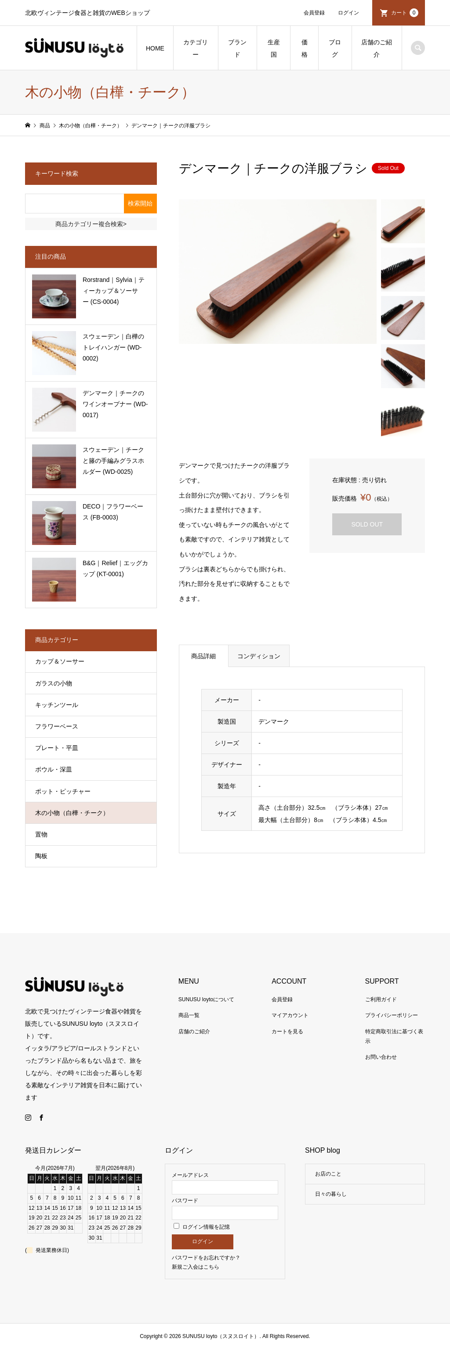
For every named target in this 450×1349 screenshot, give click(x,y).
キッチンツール (56, 704)
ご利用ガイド (381, 999)
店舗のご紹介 (376, 48)
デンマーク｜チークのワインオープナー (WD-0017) (115, 404)
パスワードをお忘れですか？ (206, 1258)
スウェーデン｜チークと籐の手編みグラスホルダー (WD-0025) (113, 460)
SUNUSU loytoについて (206, 999)
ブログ (335, 48)
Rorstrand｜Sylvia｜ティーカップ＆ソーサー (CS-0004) (114, 290)
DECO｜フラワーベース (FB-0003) (113, 512)
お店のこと (328, 1174)
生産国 (274, 48)
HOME (155, 48)
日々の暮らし (331, 1194)
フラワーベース (56, 726)
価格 (304, 48)
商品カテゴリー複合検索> (91, 223)
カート (404, 12)
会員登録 (314, 13)
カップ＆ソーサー (59, 661)
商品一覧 (189, 1015)
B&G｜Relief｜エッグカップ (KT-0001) (115, 568)
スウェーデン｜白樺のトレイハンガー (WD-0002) (113, 347)
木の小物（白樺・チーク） (72, 812)
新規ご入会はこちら (195, 1267)
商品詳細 (203, 656)
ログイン (348, 13)
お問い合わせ (381, 1057)
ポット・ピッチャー (63, 791)
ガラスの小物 (53, 683)
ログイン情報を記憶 (201, 1227)
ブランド (237, 48)
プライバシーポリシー (391, 1015)
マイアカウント (290, 1015)
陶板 (41, 855)
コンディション (258, 656)
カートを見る (287, 1031)
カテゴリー (195, 48)
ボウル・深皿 (53, 769)
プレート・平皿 (56, 747)
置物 (41, 834)
